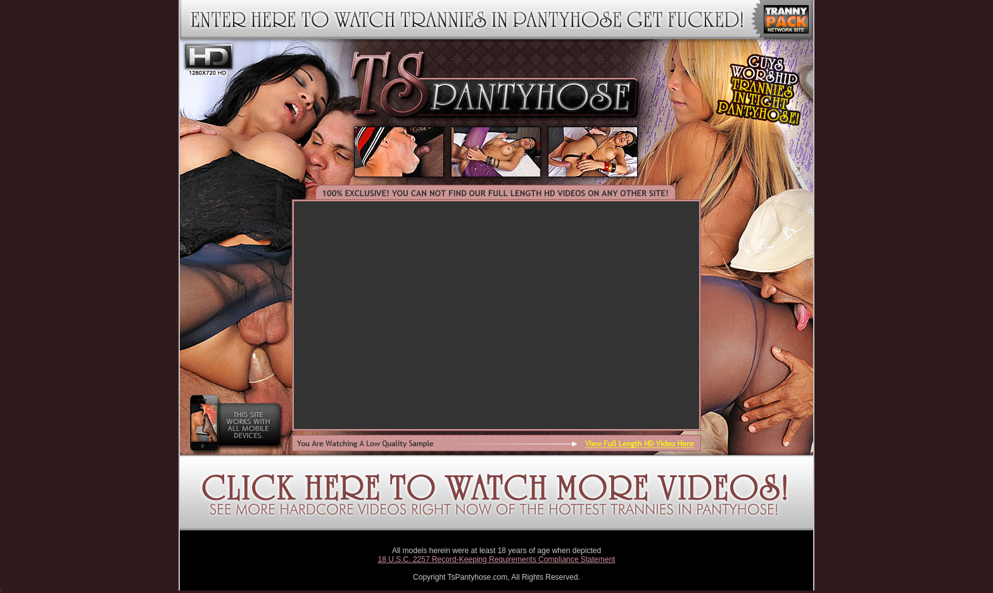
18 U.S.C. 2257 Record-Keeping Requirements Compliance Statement (497, 559)
